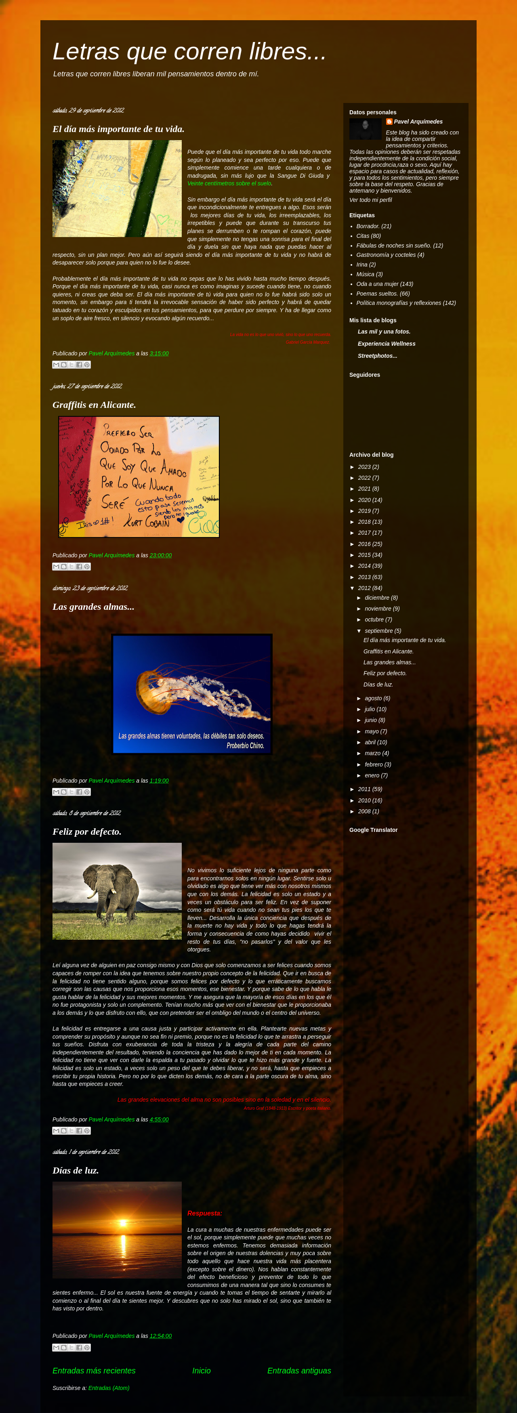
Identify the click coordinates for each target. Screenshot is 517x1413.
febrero (374, 764)
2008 (365, 811)
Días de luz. (76, 1170)
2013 (365, 577)
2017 (365, 532)
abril (371, 742)
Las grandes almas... (94, 606)
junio (371, 720)
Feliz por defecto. (87, 831)
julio (370, 709)
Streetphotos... (377, 356)
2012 (365, 588)
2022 (365, 477)
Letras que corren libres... (190, 51)
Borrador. (368, 226)
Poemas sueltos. (378, 293)
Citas (363, 236)
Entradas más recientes (94, 1370)
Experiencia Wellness (387, 343)
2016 (365, 544)
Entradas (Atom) (109, 1388)
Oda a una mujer (378, 284)
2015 (365, 555)
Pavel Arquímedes (418, 121)
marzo (373, 753)
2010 (365, 800)
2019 (365, 511)
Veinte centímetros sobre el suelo (229, 183)
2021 (365, 488)
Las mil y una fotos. (384, 331)
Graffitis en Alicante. (94, 404)
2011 (365, 789)
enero (373, 775)
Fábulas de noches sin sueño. (394, 245)
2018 (365, 522)
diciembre (378, 597)
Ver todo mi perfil (370, 200)
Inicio (201, 1370)
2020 (365, 500)
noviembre (379, 608)
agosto (374, 698)
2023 (365, 467)
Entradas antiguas (299, 1370)
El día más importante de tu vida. (119, 129)
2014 (365, 566)
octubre (375, 619)
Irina (362, 264)
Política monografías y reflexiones (399, 303)
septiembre (379, 631)
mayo (372, 731)
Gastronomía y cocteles (386, 255)
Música (365, 274)
